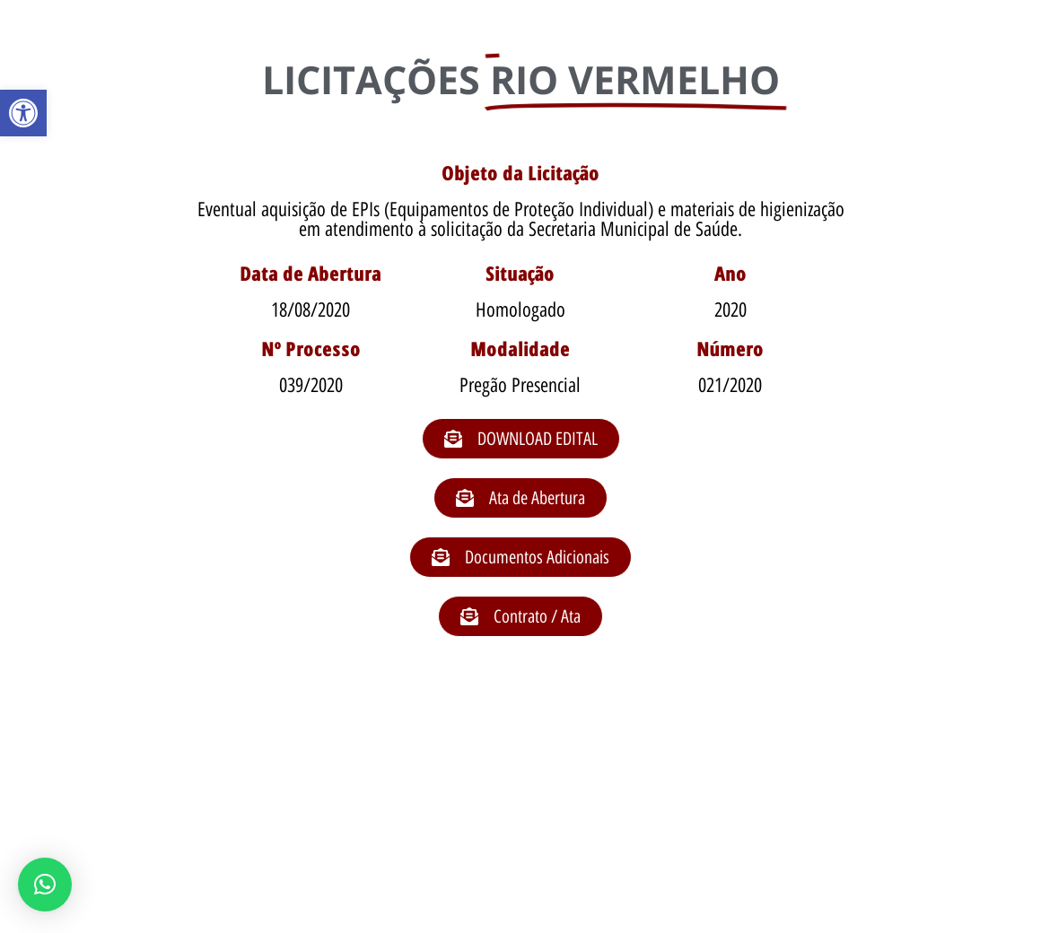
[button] (23, 113)
